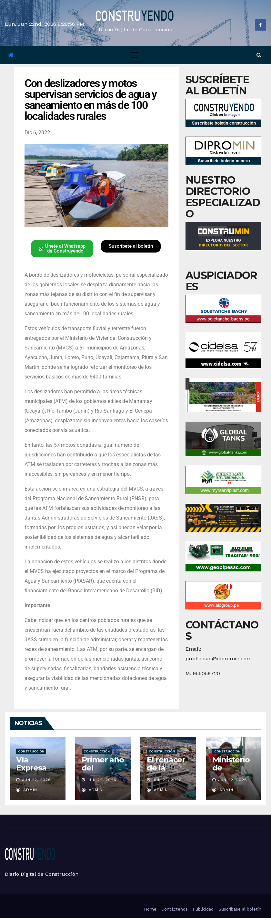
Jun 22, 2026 (36, 780)
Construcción (31, 751)
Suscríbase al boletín (239, 909)
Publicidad (203, 909)
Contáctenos (174, 909)
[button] (259, 55)
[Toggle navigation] (134, 55)
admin (26, 790)
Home (150, 909)
